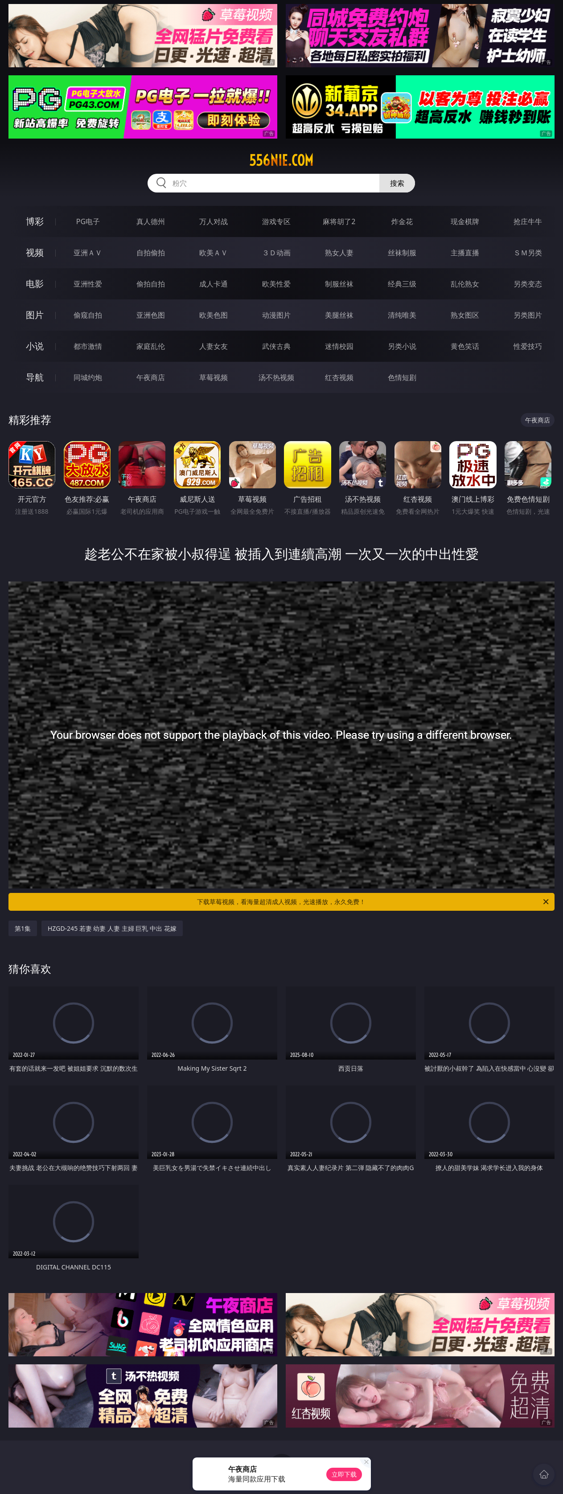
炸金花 (402, 221)
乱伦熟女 (465, 284)
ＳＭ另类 (528, 253)
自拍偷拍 (150, 253)
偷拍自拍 (150, 284)
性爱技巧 (528, 346)
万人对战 (213, 221)
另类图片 (528, 315)
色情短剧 (402, 377)
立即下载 (344, 1474)
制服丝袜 (339, 284)
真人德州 (150, 221)
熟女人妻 (339, 253)
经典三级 (402, 284)
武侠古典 (276, 346)
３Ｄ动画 (276, 253)
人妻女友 (213, 346)
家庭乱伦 (150, 346)
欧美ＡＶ (213, 253)
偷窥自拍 (88, 315)
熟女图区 (465, 315)
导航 (35, 377)
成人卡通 (213, 284)
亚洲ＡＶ (88, 253)
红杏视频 (339, 377)
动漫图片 (276, 315)
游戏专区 (276, 221)
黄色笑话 (465, 346)
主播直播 (465, 253)
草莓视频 (213, 377)
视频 (35, 252)
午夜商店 (150, 377)
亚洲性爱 (88, 284)
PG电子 (88, 221)
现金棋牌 (465, 221)
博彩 (35, 221)
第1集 (23, 928)
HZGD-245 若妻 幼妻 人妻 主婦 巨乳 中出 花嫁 (112, 928)
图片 (35, 315)
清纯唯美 (402, 315)
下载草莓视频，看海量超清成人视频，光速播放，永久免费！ (373, 901)
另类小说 (402, 346)
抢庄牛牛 (528, 221)
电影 (35, 284)
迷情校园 (339, 346)
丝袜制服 (402, 253)
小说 (35, 346)
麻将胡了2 (339, 221)
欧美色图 (213, 315)
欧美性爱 (276, 284)
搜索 (397, 183)
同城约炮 (88, 377)
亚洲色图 (150, 315)
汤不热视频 (276, 377)
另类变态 (528, 284)
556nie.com (281, 160)
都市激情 (88, 346)
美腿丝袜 (339, 315)
